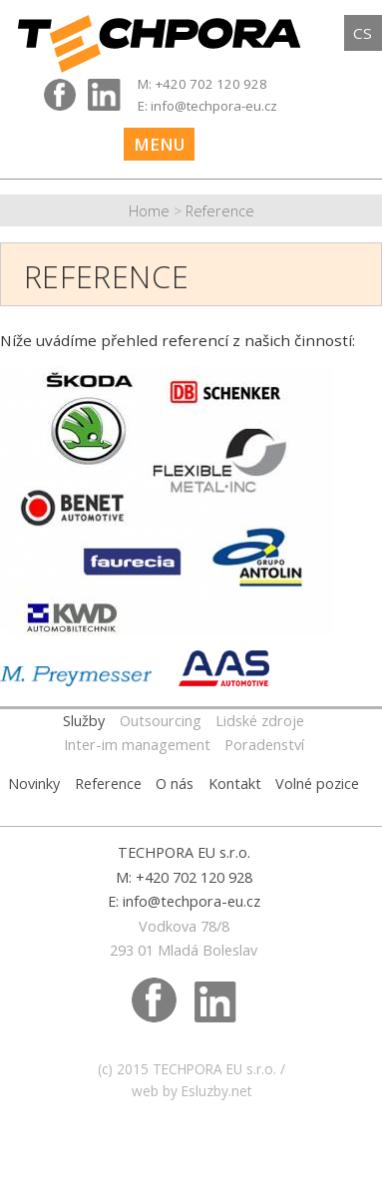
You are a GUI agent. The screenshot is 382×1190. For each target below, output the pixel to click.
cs (362, 33)
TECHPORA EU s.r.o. (214, 1068)
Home (149, 210)
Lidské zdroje (259, 720)
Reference (220, 210)
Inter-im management (137, 744)
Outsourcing (160, 720)
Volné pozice (317, 783)
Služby (84, 720)
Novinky (34, 783)
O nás (174, 783)
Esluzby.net (216, 1090)
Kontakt (234, 783)
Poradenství (264, 744)
